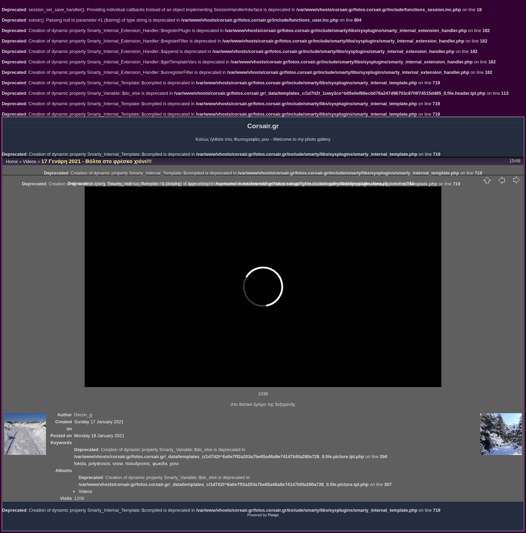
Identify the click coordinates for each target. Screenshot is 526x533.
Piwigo (273, 515)
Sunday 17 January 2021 (99, 421)
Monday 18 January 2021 (99, 435)
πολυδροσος (137, 463)
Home (12, 161)
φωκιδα (160, 463)
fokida (80, 463)
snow (118, 463)
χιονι (174, 463)
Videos (29, 161)
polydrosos (99, 463)
